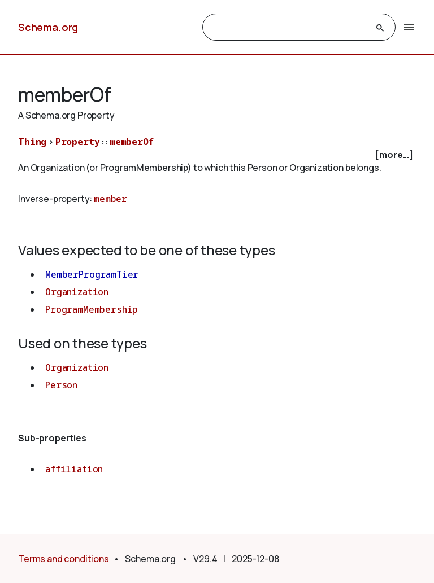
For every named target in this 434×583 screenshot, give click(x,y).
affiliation (74, 469)
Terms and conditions (63, 559)
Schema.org (48, 27)
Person (61, 385)
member (110, 198)
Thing (32, 141)
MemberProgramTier (91, 274)
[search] (288, 28)
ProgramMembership (91, 309)
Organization (76, 292)
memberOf (132, 141)
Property (77, 141)
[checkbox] (217, 154)
